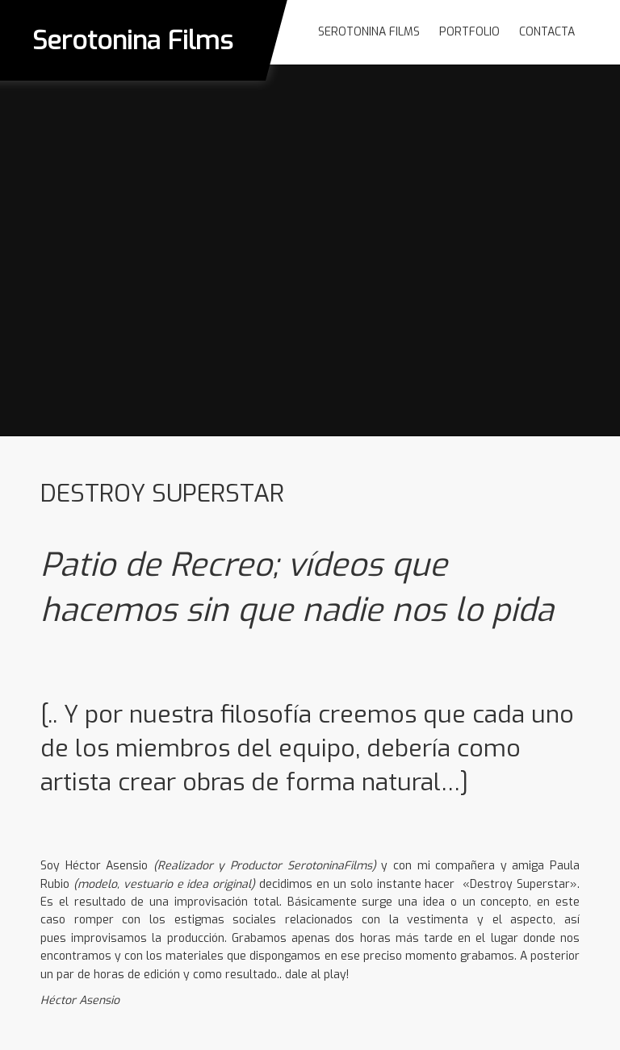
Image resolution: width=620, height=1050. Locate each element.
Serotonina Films (132, 40)
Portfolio (469, 32)
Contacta (547, 32)
